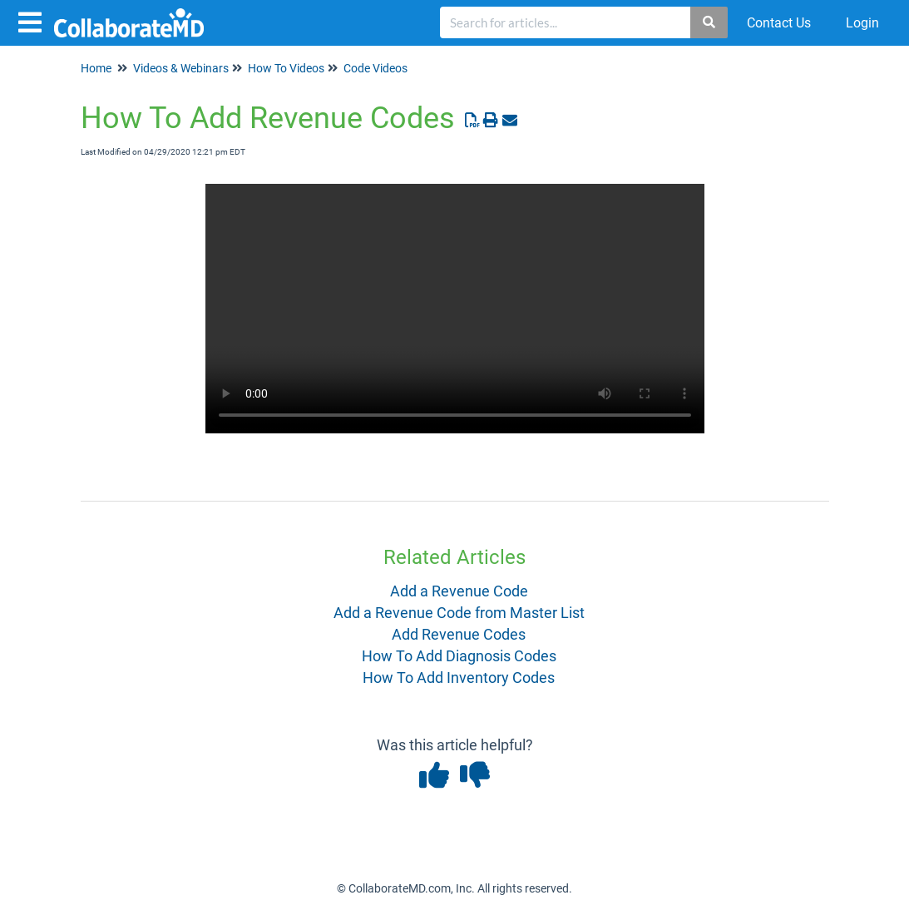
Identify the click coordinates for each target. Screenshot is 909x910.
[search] (565, 22)
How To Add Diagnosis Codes (459, 656)
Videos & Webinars (181, 68)
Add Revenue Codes (459, 634)
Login (862, 23)
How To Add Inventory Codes (459, 677)
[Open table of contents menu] (33, 20)
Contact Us (779, 23)
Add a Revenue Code (459, 591)
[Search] (709, 22)
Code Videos (375, 68)
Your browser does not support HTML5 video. (454, 308)
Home (96, 68)
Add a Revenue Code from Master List (459, 612)
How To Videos (286, 68)
